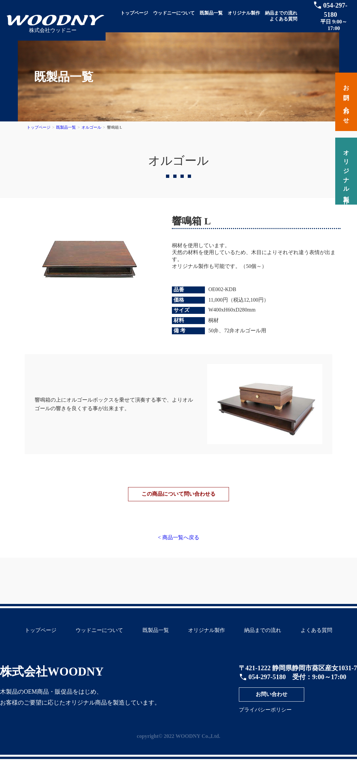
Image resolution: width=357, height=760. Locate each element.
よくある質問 (283, 19)
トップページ (134, 13)
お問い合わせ (271, 702)
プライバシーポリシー (265, 717)
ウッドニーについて (174, 13)
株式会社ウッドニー (53, 30)
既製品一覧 (211, 13)
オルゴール (91, 127)
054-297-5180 (267, 684)
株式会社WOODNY (52, 679)
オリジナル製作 (244, 13)
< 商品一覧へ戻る (178, 545)
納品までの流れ (281, 13)
